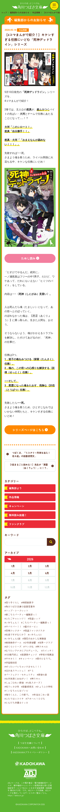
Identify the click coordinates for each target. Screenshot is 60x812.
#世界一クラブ (45, 642)
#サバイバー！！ (12, 626)
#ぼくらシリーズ (12, 646)
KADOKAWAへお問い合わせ (30, 747)
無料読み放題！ (18, 515)
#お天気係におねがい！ (16, 678)
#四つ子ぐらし (11, 602)
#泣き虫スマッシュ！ (15, 670)
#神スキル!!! (42, 646)
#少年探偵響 (29, 642)
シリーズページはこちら (28, 430)
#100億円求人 (11, 654)
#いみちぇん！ (11, 622)
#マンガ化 (28, 646)
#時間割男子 (27, 602)
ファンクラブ (16, 524)
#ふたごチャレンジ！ (15, 618)
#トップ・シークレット (16, 610)
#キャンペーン (26, 658)
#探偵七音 (42, 674)
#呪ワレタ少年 (11, 686)
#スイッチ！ (47, 650)
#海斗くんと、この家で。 (17, 694)
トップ (4, 12)
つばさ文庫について (30, 743)
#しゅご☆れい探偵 (14, 682)
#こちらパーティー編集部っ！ (36, 622)
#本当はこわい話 (40, 694)
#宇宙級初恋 (10, 662)
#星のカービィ (30, 626)
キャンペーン (16, 506)
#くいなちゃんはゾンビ (16, 690)
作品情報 (36, 12)
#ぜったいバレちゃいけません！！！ (23, 666)
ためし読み (28, 258)
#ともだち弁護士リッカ (16, 702)
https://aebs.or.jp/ (16, 795)
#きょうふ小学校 (44, 686)
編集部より (15, 488)
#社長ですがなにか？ (15, 634)
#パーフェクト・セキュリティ (19, 674)
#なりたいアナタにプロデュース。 (21, 650)
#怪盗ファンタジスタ (34, 630)
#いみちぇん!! (35, 634)
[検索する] (51, 542)
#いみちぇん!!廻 (12, 638)
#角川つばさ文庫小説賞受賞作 (19, 606)
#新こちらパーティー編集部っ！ (20, 614)
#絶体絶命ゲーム (12, 642)
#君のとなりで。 (44, 658)
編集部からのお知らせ (19, 12)
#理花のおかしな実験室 (34, 638)
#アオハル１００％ (35, 698)
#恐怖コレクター (12, 630)
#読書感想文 (27, 686)
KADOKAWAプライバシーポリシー (30, 752)
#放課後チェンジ (28, 654)
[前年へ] (9, 559)
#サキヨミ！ (10, 658)
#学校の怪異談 (46, 654)
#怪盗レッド (34, 618)
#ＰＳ (31, 670)
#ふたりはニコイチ (14, 698)
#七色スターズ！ (34, 682)
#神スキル (35, 678)
